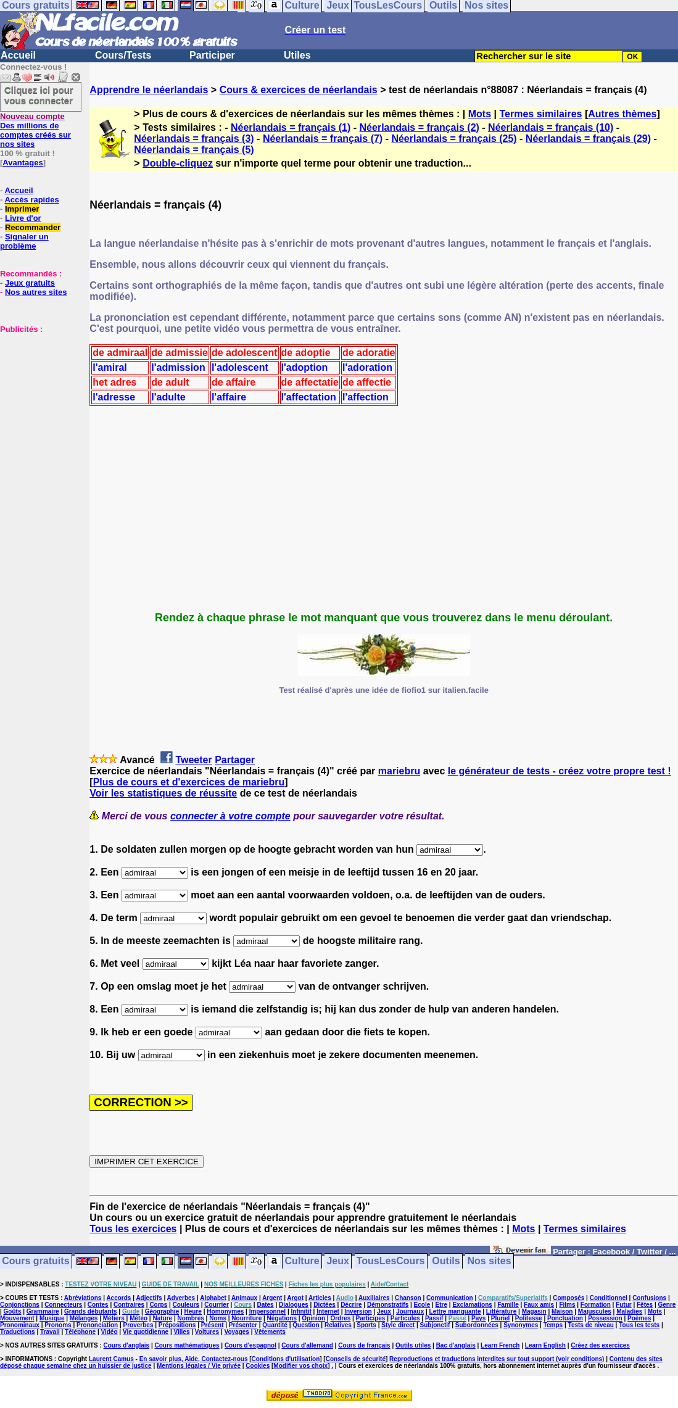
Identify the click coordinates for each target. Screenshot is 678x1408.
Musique (52, 1318)
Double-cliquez (178, 163)
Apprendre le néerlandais (148, 90)
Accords (118, 1297)
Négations (282, 1318)
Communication (449, 1297)
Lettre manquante (455, 1311)
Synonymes (520, 1325)
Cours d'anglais (127, 1345)
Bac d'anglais (456, 1345)
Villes (182, 1331)
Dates (265, 1304)
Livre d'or (23, 218)
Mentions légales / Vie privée (199, 1365)
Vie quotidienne (145, 1331)
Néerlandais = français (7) (322, 138)
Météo (138, 1318)
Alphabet (213, 1297)
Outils (446, 1261)
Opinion (313, 1318)
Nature (162, 1318)
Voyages (236, 1331)
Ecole (422, 1304)
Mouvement (17, 1318)
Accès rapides (31, 199)
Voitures (207, 1331)
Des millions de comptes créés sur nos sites (35, 130)
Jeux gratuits (30, 283)
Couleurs (186, 1304)
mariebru (399, 771)
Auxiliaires (374, 1297)
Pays (478, 1318)
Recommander (32, 227)
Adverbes (181, 1297)
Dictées (324, 1304)
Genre (667, 1304)
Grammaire (43, 1311)
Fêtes (645, 1304)
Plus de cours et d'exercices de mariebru (189, 782)
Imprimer (22, 208)
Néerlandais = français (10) (550, 127)
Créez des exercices (600, 1345)
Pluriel (500, 1318)
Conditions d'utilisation (286, 1359)
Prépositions (177, 1325)
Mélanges (84, 1318)
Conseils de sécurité (356, 1359)
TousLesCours (391, 1261)
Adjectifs (149, 1297)
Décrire (351, 1304)
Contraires (129, 1304)
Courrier (216, 1304)
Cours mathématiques (187, 1345)
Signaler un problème (24, 241)
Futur (624, 1304)
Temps (553, 1325)
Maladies (629, 1311)
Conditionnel (608, 1297)
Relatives (338, 1325)
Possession (605, 1318)
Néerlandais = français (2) (419, 127)
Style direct (398, 1325)
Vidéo (109, 1331)
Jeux (337, 1261)
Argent (272, 1297)
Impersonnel (267, 1311)
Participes (371, 1318)
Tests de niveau (591, 1325)
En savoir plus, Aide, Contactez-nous (193, 1359)
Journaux (410, 1311)
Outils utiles (413, 1345)
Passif (434, 1318)
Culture (302, 1261)
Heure (193, 1311)
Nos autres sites (36, 292)
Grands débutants (90, 1311)
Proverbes (138, 1325)
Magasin (534, 1311)
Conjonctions (19, 1304)
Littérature (501, 1311)
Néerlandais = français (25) (453, 138)
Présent (212, 1325)
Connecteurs (63, 1304)
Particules (405, 1318)
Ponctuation (565, 1318)
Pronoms (57, 1325)
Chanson (408, 1297)
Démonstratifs (387, 1304)
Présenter (243, 1325)
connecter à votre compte (230, 816)
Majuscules (594, 1311)
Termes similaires (540, 114)
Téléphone (80, 1331)
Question (305, 1325)
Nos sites (489, 1261)
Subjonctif (435, 1325)
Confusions (649, 1297)
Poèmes (639, 1318)
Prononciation (97, 1325)
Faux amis (539, 1304)
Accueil (18, 55)
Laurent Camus (111, 1359)
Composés (568, 1297)
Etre (441, 1304)
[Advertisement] (37, 395)
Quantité (274, 1325)
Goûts (13, 1311)
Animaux (244, 1297)
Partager (235, 760)
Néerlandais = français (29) (588, 138)
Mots (479, 114)
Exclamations (472, 1304)
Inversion (357, 1311)
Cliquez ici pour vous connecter (38, 95)
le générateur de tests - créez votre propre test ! (559, 771)
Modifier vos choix (300, 1365)
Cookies (258, 1365)
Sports (366, 1325)
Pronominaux (19, 1325)
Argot (295, 1297)
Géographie (162, 1311)
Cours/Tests (123, 55)
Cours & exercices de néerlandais (299, 90)
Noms (217, 1318)
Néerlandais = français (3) (194, 138)
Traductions (17, 1331)
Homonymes (225, 1311)
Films (567, 1304)
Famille (507, 1304)
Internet (327, 1311)
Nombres (190, 1318)
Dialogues (293, 1304)
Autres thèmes (622, 114)
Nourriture (246, 1318)
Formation (596, 1304)
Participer (212, 55)
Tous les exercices (132, 1229)
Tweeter (193, 760)
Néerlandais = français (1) (290, 127)
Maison (562, 1311)
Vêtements (270, 1331)
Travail (50, 1331)
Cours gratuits (35, 1261)
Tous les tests (639, 1325)
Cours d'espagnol (250, 1345)
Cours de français (364, 1345)
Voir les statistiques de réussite (163, 793)
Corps (158, 1304)
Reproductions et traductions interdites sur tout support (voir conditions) (496, 1359)
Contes (98, 1304)
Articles (319, 1297)
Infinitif (301, 1311)
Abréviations (83, 1297)
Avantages (22, 162)
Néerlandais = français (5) (194, 149)
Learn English (545, 1345)
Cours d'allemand (307, 1345)
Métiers (114, 1318)
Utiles (297, 55)
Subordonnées (476, 1325)
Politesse (528, 1318)
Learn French (500, 1345)
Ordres (340, 1318)
